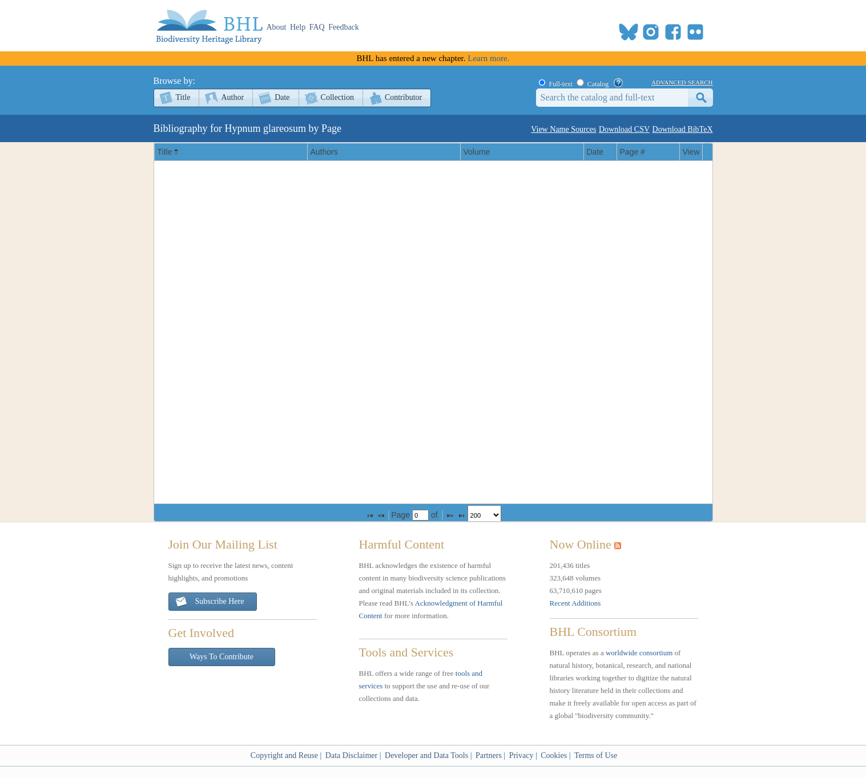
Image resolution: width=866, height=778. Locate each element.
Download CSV (624, 129)
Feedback (343, 27)
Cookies (554, 755)
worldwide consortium (639, 652)
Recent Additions (575, 603)
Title (183, 97)
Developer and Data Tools (426, 755)
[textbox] (420, 515)
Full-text (561, 84)
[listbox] (484, 515)
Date (282, 97)
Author (232, 97)
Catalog (598, 84)
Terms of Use (595, 755)
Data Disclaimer (351, 755)
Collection (337, 97)
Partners (489, 755)
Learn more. (488, 58)
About (277, 27)
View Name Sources (563, 129)
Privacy (521, 755)
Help (297, 27)
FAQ (317, 27)
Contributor (403, 97)
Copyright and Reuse (284, 755)
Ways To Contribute (221, 656)
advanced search (681, 81)
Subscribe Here (209, 602)
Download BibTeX (682, 129)
